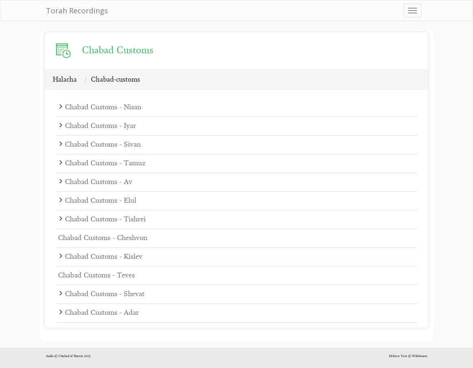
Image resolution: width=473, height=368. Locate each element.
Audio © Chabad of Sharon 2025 (68, 356)
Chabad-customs (115, 79)
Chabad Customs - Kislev (104, 257)
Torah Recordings (77, 10)
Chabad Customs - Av (98, 182)
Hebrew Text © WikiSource (408, 356)
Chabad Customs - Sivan (103, 145)
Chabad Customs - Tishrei (105, 219)
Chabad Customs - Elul (100, 201)
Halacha (65, 79)
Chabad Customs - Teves (96, 275)
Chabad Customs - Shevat (105, 294)
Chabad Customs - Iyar (100, 126)
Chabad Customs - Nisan (103, 107)
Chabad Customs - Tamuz (105, 163)
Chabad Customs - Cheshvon (102, 238)
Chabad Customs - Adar (102, 313)
